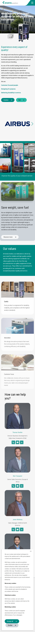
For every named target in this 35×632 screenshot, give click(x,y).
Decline (10, 625)
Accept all (10, 621)
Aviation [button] (6, 100)
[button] (32, 3)
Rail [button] (19, 100)
